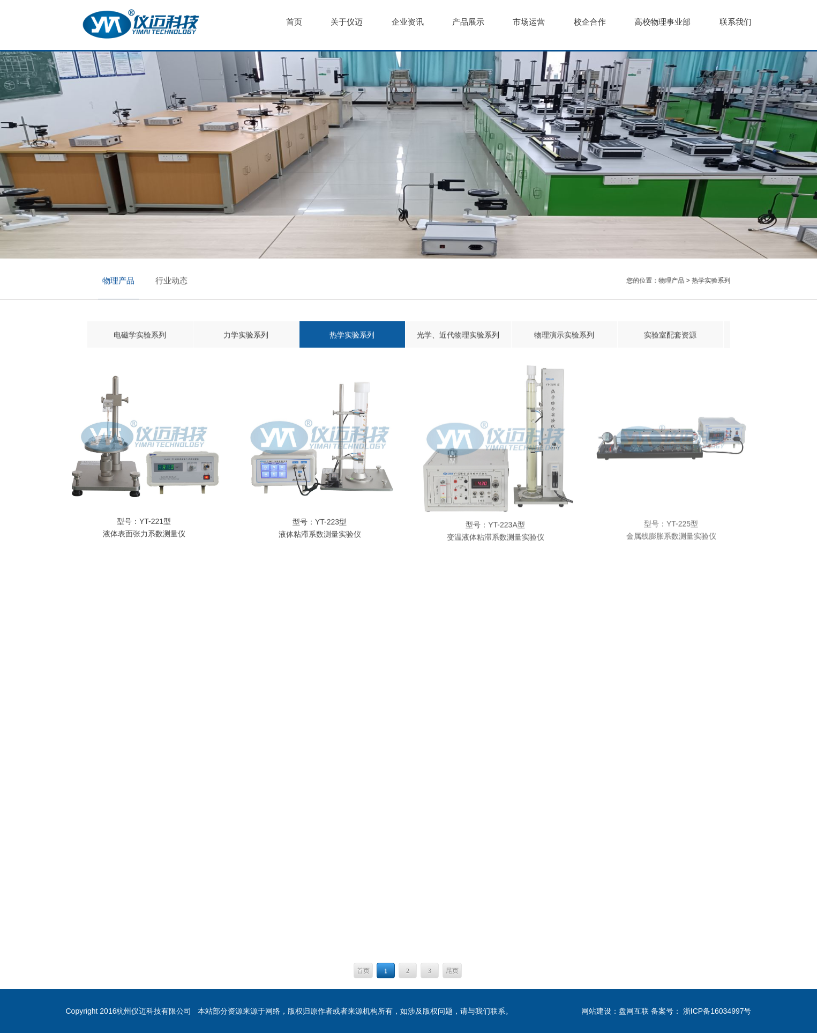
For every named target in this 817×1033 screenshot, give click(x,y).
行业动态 (171, 280)
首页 (363, 971)
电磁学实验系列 (140, 335)
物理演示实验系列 (564, 335)
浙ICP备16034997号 (717, 1011)
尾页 (452, 971)
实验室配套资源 (670, 335)
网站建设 (596, 1011)
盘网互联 (634, 1011)
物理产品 (118, 280)
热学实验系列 (711, 280)
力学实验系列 (245, 335)
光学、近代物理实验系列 (458, 335)
